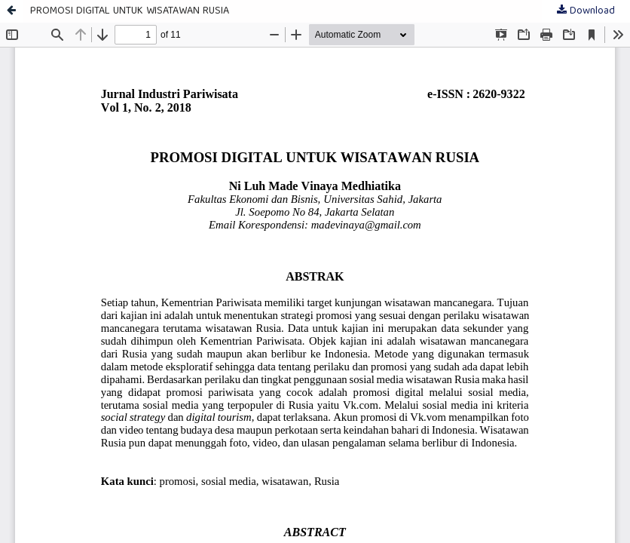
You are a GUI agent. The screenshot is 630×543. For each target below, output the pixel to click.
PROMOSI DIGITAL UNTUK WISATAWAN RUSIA (129, 11)
